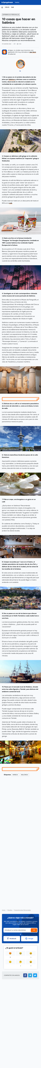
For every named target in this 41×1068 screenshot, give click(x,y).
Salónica (12, 79)
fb (20, 71)
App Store (32, 52)
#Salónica (24, 774)
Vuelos (7, 7)
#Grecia (15, 774)
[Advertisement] (20, 841)
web (10, 203)
